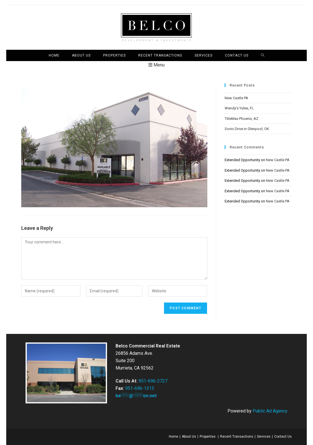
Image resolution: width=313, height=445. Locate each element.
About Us (189, 436)
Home (173, 436)
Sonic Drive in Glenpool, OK (247, 129)
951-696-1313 (139, 388)
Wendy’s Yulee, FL (239, 108)
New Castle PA (236, 98)
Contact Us (283, 436)
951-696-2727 (153, 381)
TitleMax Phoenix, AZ (241, 118)
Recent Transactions (236, 436)
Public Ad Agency (270, 411)
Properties (208, 436)
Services (264, 436)
